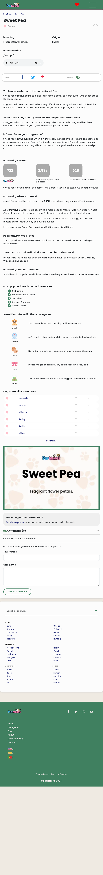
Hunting (57, 788)
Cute (9, 775)
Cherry (23, 561)
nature (15, 529)
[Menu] (93, 5)
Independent (13, 797)
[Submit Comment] (17, 741)
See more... (51, 590)
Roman (57, 822)
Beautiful (11, 788)
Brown (9, 825)
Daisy (22, 568)
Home (11, 873)
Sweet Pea (19, 14)
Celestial (58, 778)
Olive (22, 582)
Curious (57, 803)
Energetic (11, 807)
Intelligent (11, 803)
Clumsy (57, 807)
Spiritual (10, 778)
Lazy (9, 810)
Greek (56, 819)
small (15, 474)
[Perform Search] (96, 760)
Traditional (12, 781)
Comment (9, 714)
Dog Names (8, 14)
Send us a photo (15, 671)
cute (15, 515)
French (57, 832)
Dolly (22, 575)
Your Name (10, 701)
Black (9, 822)
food (15, 501)
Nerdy (56, 781)
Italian (56, 828)
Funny (9, 785)
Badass (57, 785)
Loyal (56, 810)
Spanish (57, 825)
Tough (57, 800)
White (9, 819)
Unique (57, 775)
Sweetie (23, 547)
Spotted (10, 828)
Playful (10, 800)
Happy (56, 797)
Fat (8, 832)
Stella (22, 554)
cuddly (15, 487)
